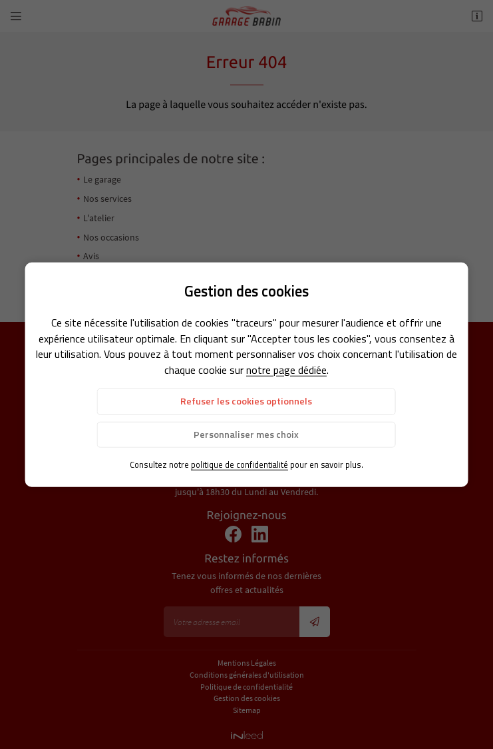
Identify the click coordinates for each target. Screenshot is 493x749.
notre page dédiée (286, 370)
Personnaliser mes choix (246, 433)
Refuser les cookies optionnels (246, 401)
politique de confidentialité (239, 463)
